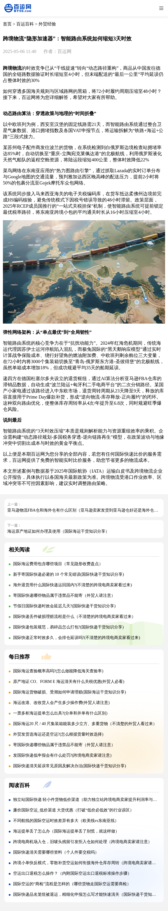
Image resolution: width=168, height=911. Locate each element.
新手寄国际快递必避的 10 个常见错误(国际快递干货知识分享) (68, 574)
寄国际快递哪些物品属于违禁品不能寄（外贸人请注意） (64, 595)
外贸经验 (47, 24)
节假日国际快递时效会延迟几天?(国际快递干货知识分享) (64, 606)
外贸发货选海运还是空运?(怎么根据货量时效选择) (58, 734)
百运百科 (25, 24)
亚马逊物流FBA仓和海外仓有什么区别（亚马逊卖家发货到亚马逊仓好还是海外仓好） (84, 510)
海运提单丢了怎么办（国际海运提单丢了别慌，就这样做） (66, 831)
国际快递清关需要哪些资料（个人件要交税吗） (56, 852)
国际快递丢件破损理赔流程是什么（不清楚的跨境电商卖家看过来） (74, 616)
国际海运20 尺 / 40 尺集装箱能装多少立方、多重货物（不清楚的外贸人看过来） (85, 724)
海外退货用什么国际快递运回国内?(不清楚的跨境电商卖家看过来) (72, 585)
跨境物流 (12, 68)
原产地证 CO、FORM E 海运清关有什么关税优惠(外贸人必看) (69, 681)
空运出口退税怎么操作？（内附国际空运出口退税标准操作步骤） (72, 873)
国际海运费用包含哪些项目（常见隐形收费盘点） (58, 564)
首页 (7, 24)
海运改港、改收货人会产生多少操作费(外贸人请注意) (61, 702)
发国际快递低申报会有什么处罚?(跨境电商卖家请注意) (62, 755)
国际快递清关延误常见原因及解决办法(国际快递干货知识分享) (69, 766)
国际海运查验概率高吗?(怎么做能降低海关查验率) (58, 671)
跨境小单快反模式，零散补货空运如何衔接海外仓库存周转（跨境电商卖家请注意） (88, 863)
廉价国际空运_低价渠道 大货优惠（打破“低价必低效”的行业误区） (73, 810)
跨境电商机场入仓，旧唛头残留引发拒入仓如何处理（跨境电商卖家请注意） (82, 842)
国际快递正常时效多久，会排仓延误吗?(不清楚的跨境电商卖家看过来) (76, 637)
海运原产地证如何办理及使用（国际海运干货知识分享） (58, 531)
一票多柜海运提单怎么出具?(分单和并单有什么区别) (60, 713)
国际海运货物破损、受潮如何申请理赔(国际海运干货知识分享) (69, 692)
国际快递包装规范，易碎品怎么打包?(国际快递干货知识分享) (68, 627)
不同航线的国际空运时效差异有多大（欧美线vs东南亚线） (66, 820)
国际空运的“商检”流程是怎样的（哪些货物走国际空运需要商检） (72, 884)
